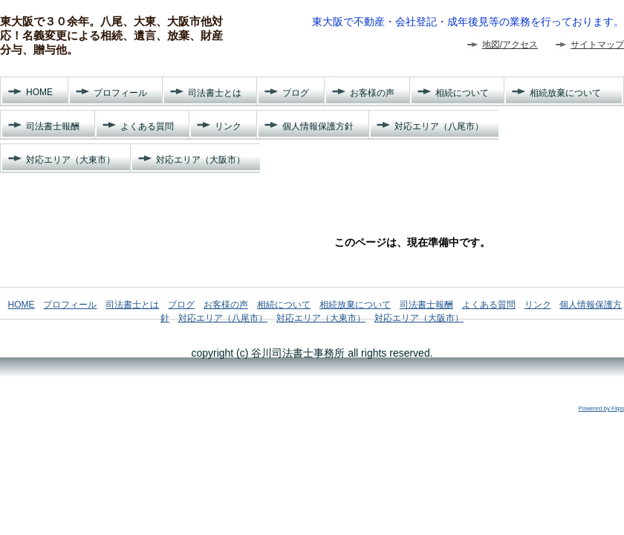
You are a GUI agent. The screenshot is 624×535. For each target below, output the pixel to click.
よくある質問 (147, 126)
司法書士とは (214, 93)
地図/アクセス (510, 44)
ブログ (295, 93)
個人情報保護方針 (318, 126)
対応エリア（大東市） (70, 160)
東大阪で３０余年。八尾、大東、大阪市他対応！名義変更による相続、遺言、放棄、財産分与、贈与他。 (111, 36)
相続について (462, 93)
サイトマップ (597, 44)
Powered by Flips (601, 408)
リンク (228, 126)
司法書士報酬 (52, 126)
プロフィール (120, 93)
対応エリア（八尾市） (439, 126)
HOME (39, 92)
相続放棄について (565, 93)
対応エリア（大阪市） (200, 160)
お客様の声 (372, 93)
